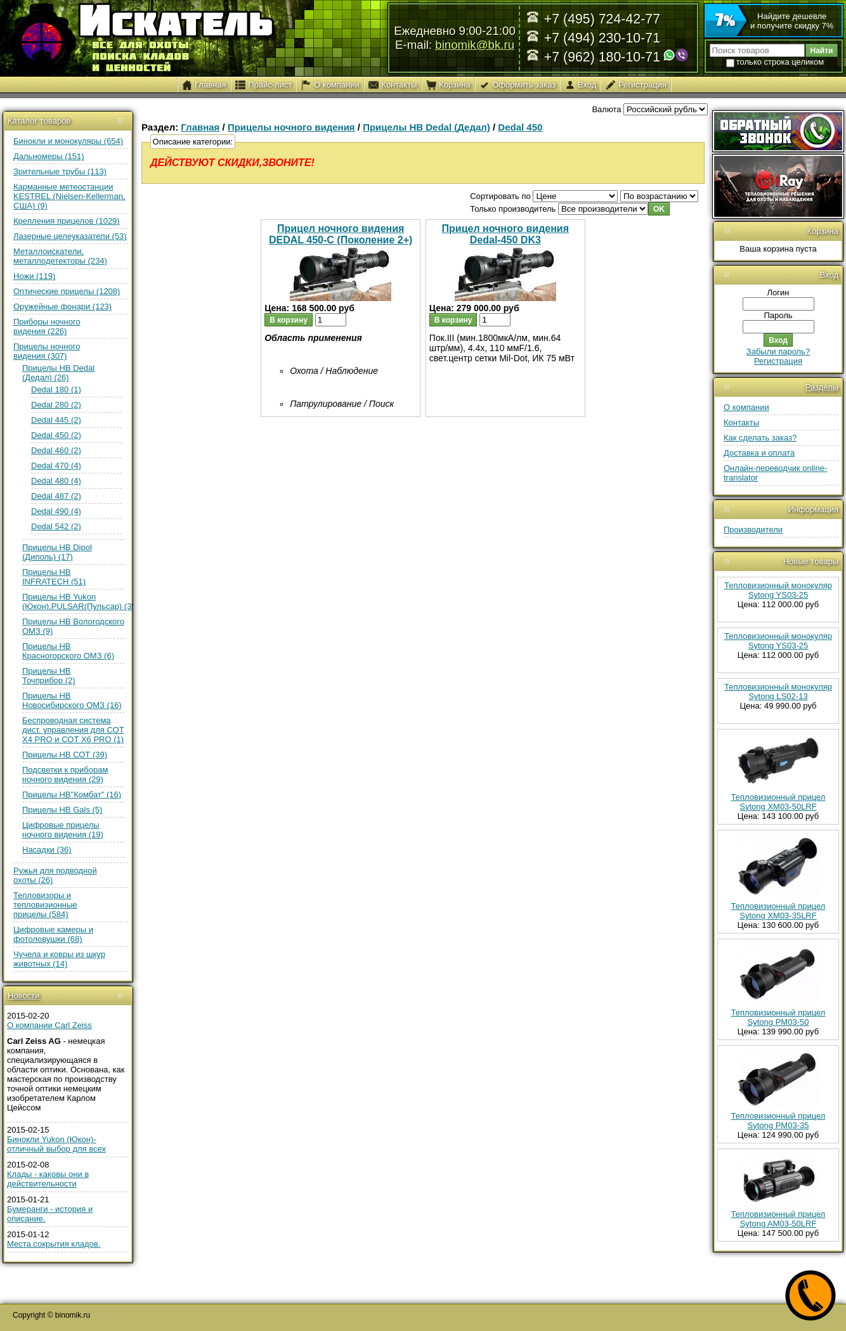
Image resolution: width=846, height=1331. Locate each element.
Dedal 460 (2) (56, 450)
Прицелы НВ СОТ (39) (64, 754)
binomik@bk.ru (474, 44)
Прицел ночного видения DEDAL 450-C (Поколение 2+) (340, 234)
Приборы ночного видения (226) (47, 326)
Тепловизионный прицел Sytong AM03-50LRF (778, 1218)
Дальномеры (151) (48, 156)
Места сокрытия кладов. (53, 1244)
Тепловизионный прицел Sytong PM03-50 (778, 1017)
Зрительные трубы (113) (60, 171)
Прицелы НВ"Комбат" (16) (71, 794)
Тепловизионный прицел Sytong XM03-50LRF (778, 801)
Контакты (741, 422)
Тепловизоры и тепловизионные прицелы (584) (45, 905)
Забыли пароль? (778, 351)
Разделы (821, 387)
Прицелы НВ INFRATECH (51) (54, 576)
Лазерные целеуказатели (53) (70, 236)
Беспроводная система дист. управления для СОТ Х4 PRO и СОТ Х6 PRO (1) (73, 730)
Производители (753, 529)
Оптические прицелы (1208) (66, 291)
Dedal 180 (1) (56, 389)
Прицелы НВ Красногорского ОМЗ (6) (68, 650)
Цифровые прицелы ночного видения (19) (62, 829)
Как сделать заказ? (760, 437)
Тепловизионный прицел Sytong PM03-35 (778, 1120)
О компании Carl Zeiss (49, 1025)
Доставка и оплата (759, 453)
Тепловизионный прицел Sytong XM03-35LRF (778, 910)
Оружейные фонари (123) (62, 306)
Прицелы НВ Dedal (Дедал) (426, 127)
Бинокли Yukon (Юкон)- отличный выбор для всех (56, 1144)
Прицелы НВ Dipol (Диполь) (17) (57, 552)
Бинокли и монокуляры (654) (68, 141)
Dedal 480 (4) (56, 480)
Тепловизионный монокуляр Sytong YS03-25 (778, 590)
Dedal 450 (520, 127)
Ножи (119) (34, 276)
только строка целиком (775, 62)
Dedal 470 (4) (56, 465)
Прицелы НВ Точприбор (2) (48, 675)
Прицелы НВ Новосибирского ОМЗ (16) (72, 700)
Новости (23, 995)
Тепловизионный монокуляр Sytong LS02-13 (778, 691)
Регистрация (778, 361)
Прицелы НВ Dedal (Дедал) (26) (58, 372)
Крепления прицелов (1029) (66, 221)
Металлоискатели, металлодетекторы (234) (60, 256)
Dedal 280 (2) (56, 404)
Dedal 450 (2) (56, 435)
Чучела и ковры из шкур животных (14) (59, 958)
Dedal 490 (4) (56, 511)
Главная (200, 127)
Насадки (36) (47, 849)
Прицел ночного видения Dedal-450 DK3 (505, 234)
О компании (746, 407)
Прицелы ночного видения (291, 127)
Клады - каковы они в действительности (48, 1178)
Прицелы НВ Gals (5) (62, 809)
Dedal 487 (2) (56, 496)
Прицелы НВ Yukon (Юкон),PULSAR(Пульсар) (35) (80, 601)
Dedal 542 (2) (56, 526)
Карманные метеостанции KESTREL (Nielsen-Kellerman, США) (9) (69, 196)
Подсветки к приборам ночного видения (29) (65, 774)
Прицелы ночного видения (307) (46, 351)
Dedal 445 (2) (56, 420)
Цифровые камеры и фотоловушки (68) (53, 934)
